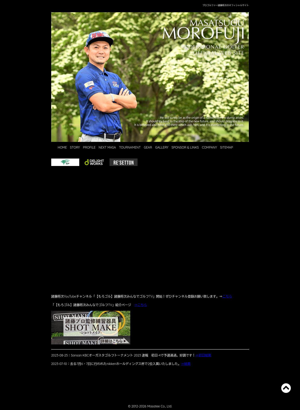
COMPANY (209, 147)
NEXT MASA (107, 147)
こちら (227, 296)
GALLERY (161, 147)
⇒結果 (186, 364)
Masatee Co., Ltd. (159, 406)
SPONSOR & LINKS (185, 147)
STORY (75, 147)
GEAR (148, 147)
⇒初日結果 (203, 355)
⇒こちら (140, 305)
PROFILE (89, 147)
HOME (62, 147)
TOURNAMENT (130, 147)
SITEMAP (226, 147)
